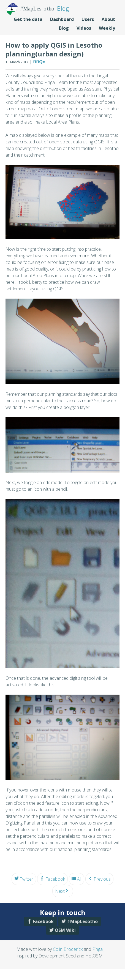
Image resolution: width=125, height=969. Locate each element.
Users (87, 19)
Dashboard (62, 19)
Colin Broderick (68, 949)
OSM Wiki (65, 930)
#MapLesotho (82, 921)
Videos (84, 28)
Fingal (98, 949)
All (79, 879)
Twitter (26, 879)
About (108, 19)
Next (60, 891)
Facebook (55, 879)
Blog (64, 28)
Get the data (28, 19)
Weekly (107, 28)
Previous (102, 879)
